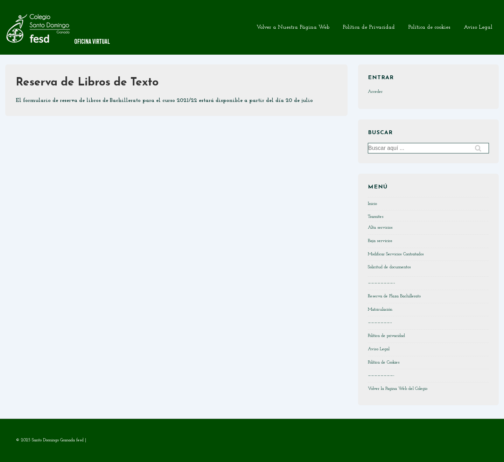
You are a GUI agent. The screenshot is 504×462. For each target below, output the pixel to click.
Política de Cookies (384, 362)
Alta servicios (380, 227)
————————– (382, 283)
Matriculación (380, 309)
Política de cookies (429, 27)
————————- (381, 375)
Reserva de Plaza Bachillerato (394, 296)
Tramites (376, 216)
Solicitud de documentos (389, 267)
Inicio (372, 203)
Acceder (375, 91)
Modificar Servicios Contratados (396, 254)
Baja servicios (380, 241)
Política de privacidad (386, 335)
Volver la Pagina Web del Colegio (397, 388)
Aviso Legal (478, 27)
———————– (380, 322)
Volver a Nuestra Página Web (293, 27)
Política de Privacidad (369, 27)
